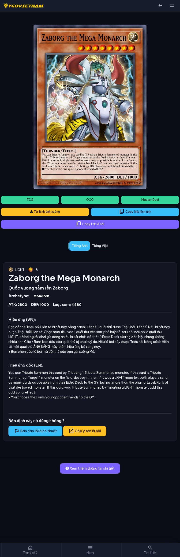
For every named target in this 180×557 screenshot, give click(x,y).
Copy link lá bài (90, 224)
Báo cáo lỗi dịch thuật (35, 431)
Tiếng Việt (100, 246)
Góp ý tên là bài (84, 431)
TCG (30, 199)
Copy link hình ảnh (135, 211)
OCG (90, 199)
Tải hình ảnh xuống (45, 211)
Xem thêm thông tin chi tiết (90, 468)
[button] (172, 5)
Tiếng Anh (80, 246)
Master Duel (150, 199)
